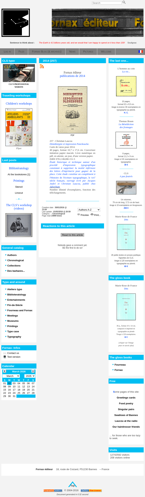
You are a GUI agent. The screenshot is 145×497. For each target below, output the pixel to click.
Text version (13, 356)
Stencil (18, 186)
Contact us (13, 353)
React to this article (72, 235)
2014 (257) (50, 60)
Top (72, 485)
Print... (96, 215)
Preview (83, 215)
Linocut (19, 192)
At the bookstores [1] (19, 174)
